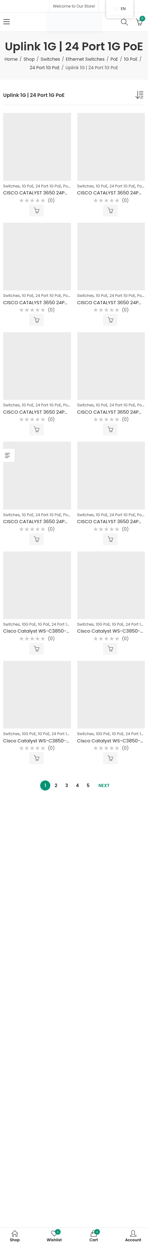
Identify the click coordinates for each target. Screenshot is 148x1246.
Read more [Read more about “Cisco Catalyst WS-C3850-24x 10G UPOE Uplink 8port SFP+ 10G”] (36, 758)
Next (103, 785)
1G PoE (130, 59)
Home (11, 59)
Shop (29, 59)
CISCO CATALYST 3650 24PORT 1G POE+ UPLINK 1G (59, 412)
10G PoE (29, 624)
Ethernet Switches (85, 59)
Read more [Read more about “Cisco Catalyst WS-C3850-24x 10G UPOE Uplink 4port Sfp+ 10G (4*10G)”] (110, 758)
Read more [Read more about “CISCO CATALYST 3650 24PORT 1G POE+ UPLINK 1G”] (36, 429)
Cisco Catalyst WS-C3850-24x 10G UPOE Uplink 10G (62, 631)
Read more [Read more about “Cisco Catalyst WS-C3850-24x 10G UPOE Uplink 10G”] (36, 649)
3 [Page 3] (66, 785)
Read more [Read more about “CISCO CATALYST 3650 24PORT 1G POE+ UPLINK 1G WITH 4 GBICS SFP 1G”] (36, 210)
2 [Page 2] (56, 785)
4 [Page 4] (77, 785)
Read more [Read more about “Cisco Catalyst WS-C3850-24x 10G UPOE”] (110, 649)
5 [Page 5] (88, 785)
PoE (114, 59)
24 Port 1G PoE (45, 67)
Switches (50, 59)
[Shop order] (140, 96)
